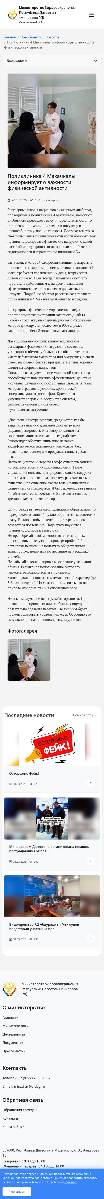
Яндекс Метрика (63, 1174)
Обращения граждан (21, 1110)
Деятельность (15, 1034)
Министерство (16, 1026)
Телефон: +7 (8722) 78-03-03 (26, 1078)
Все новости (85, 715)
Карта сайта (14, 1126)
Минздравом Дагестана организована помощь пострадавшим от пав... (49, 848)
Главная (9, 37)
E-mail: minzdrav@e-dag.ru (25, 1086)
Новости (52, 37)
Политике (70, 1182)
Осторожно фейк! (24, 773)
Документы (13, 1042)
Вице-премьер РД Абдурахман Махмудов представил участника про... (44, 926)
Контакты (12, 1118)
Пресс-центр (30, 37)
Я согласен (16, 1192)
